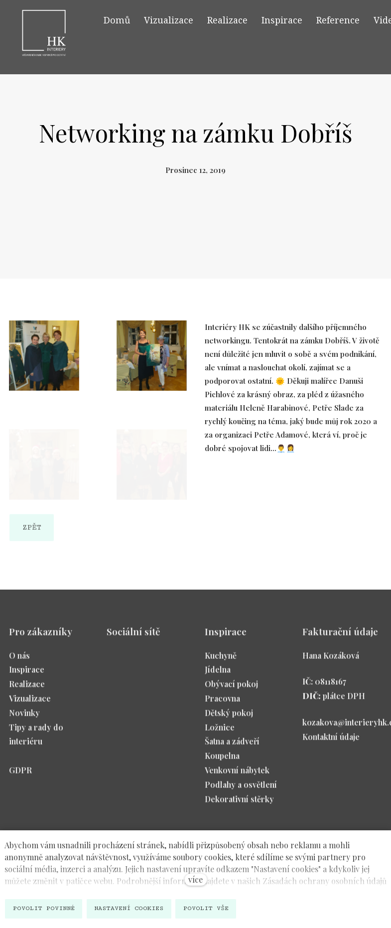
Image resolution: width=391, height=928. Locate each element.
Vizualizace (30, 703)
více (195, 879)
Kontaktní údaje (331, 742)
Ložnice (220, 732)
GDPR (20, 775)
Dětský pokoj (229, 718)
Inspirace (26, 675)
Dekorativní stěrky (239, 804)
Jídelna (218, 675)
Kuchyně (221, 660)
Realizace (27, 689)
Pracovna (222, 703)
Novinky (24, 718)
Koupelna (222, 761)
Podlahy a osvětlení (241, 789)
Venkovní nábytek (237, 775)
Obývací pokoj (231, 689)
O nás (19, 660)
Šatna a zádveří (232, 747)
